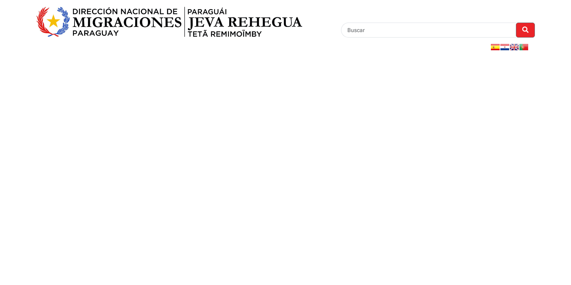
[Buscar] (428, 30)
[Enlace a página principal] (169, 21)
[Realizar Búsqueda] (525, 30)
